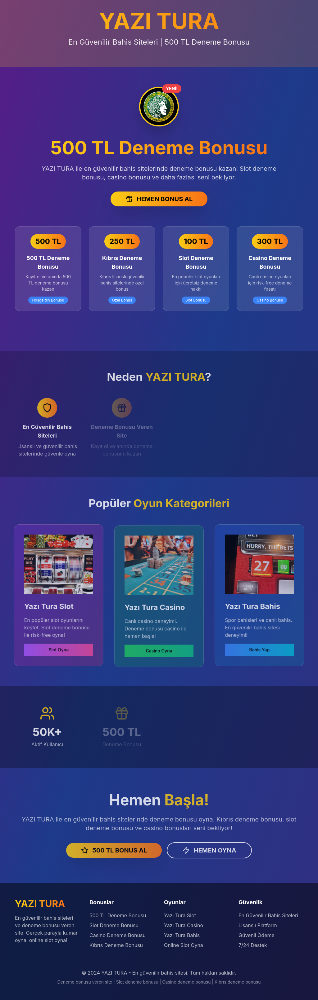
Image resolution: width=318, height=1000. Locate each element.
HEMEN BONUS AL (159, 199)
